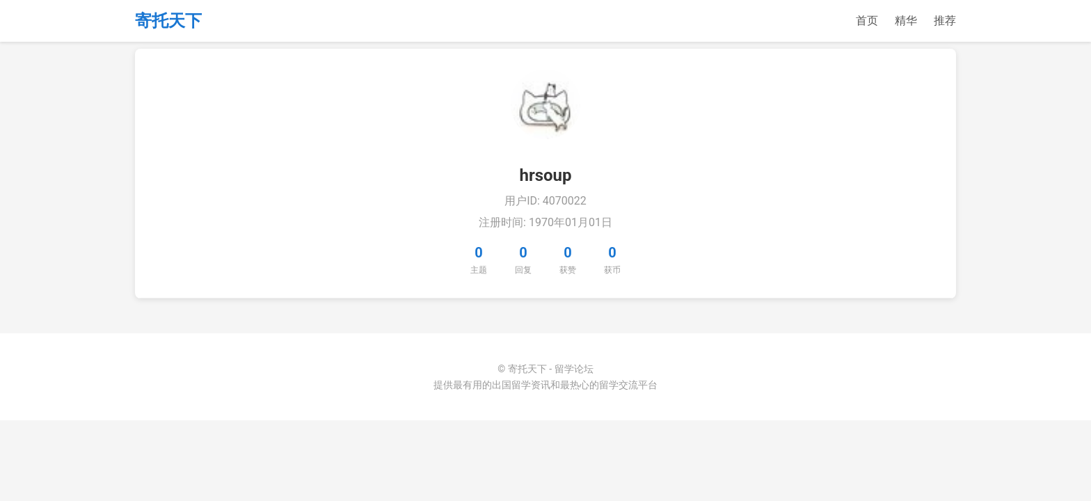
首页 (867, 20)
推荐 (945, 20)
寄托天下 (168, 21)
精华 (906, 20)
